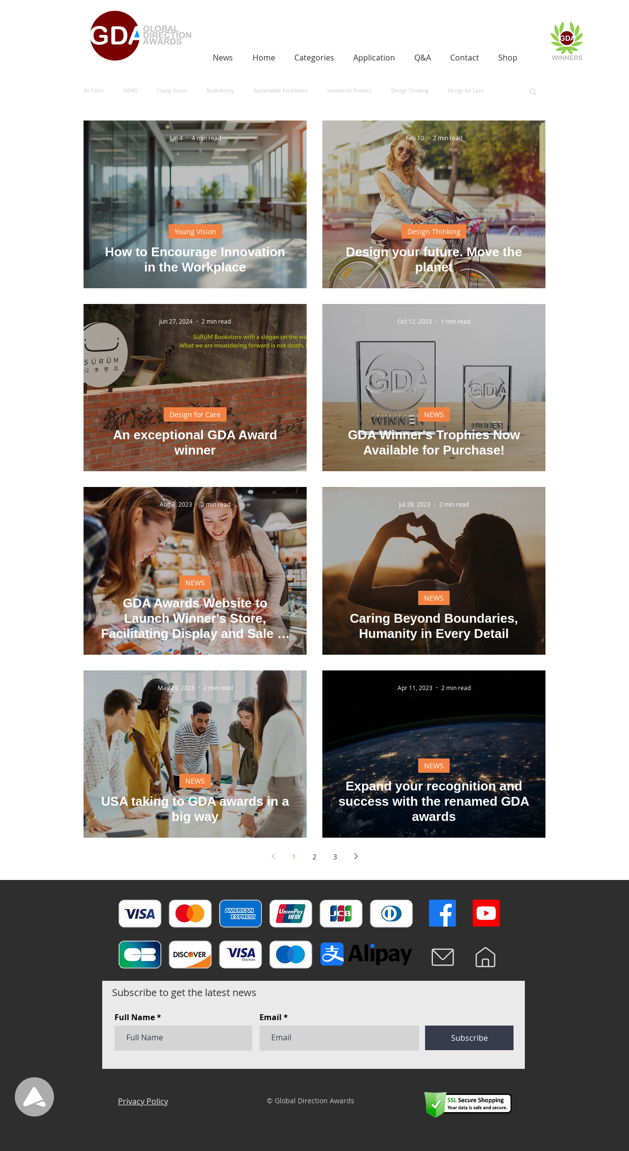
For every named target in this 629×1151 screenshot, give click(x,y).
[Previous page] (273, 856)
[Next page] (356, 856)
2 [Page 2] (314, 856)
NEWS (130, 91)
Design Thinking (409, 91)
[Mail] (442, 957)
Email (270, 1017)
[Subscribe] (469, 1038)
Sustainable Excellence (281, 91)
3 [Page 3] (335, 856)
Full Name (134, 1017)
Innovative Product (349, 91)
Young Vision (172, 91)
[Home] (485, 957)
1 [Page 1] (294, 856)
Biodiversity (220, 91)
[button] (533, 92)
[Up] (34, 1097)
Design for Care (466, 91)
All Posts (94, 91)
